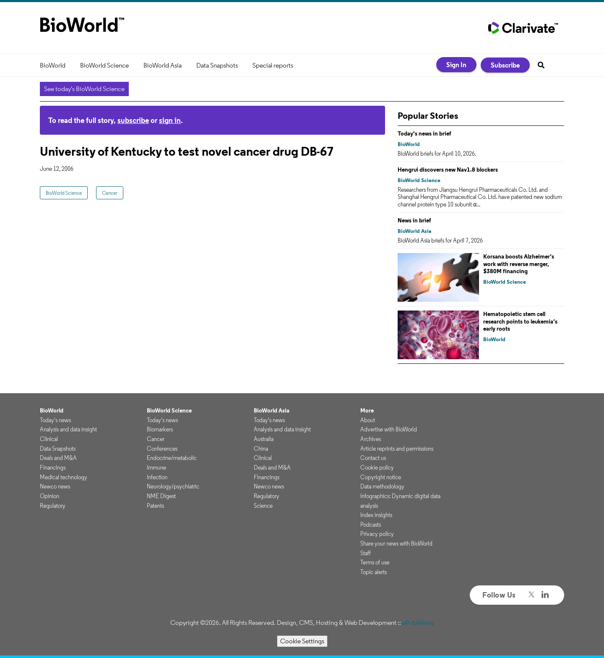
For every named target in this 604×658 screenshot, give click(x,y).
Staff (365, 553)
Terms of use (374, 562)
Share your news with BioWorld (396, 543)
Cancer (109, 193)
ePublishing (418, 623)
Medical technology (63, 477)
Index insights (376, 515)
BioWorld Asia (162, 65)
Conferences (162, 448)
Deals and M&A (58, 458)
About (367, 420)
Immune (156, 467)
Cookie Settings (302, 641)
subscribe (133, 120)
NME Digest (161, 496)
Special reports (273, 65)
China (261, 448)
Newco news (55, 486)
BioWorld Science (104, 65)
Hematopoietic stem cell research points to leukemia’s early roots (520, 321)
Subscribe (505, 65)
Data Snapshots (217, 65)
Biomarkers (160, 429)
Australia (263, 439)
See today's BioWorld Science (84, 89)
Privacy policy (377, 534)
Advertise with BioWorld (388, 429)
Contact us (373, 458)
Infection (157, 477)
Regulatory (52, 505)
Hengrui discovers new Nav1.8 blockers (448, 169)
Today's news (55, 420)
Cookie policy (377, 467)
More (367, 410)
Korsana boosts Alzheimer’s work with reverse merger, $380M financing (518, 264)
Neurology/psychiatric (173, 486)
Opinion (49, 496)
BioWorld (52, 65)
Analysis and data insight (68, 429)
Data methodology (382, 486)
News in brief (414, 220)
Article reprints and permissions (396, 448)
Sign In (456, 64)
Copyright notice (380, 477)
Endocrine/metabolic (172, 458)
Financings (52, 467)
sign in (170, 120)
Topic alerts (373, 572)
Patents (155, 505)
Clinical (49, 439)
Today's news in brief (424, 133)
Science (263, 505)
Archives (370, 439)
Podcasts (370, 524)
